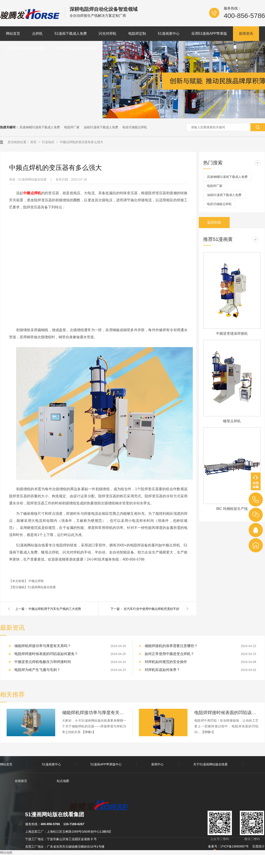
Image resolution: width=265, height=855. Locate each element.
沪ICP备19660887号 (234, 846)
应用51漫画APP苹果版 (209, 33)
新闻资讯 (246, 33)
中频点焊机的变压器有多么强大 (81, 142)
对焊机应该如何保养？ (162, 670)
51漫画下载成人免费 (71, 33)
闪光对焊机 (107, 33)
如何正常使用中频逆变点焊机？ (169, 654)
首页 (33, 142)
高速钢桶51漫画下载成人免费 (39, 127)
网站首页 (13, 33)
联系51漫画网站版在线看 (77, 48)
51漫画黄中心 (169, 33)
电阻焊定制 (137, 33)
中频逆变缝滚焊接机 (232, 333)
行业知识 (48, 142)
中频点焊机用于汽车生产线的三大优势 (54, 609)
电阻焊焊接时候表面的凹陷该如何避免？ (46, 654)
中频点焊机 (36, 581)
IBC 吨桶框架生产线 (232, 509)
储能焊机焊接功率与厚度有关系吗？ (42, 646)
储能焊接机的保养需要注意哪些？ (171, 646)
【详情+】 (88, 732)
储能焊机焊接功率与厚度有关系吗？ (94, 712)
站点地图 (63, 781)
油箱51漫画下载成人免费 (101, 127)
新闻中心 (157, 764)
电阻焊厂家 (72, 127)
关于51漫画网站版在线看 (25, 48)
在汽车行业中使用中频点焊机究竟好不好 (151, 609)
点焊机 (37, 33)
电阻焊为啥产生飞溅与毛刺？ (37, 670)
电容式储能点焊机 (134, 127)
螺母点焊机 (232, 421)
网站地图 (6, 852)
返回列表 (214, 222)
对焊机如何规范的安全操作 (166, 662)
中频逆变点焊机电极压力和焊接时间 (42, 662)
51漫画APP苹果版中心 (106, 764)
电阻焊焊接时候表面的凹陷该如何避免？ (226, 712)
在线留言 (21, 781)
